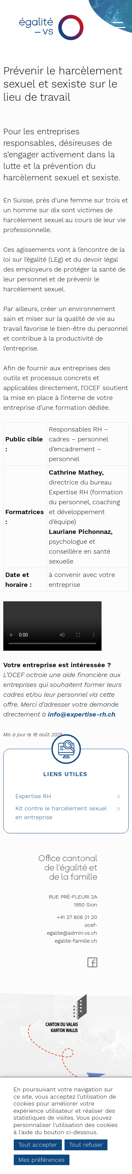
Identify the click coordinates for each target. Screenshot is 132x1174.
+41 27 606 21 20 (77, 917)
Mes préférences (41, 1159)
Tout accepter (37, 1144)
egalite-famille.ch (76, 941)
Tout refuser (86, 1144)
